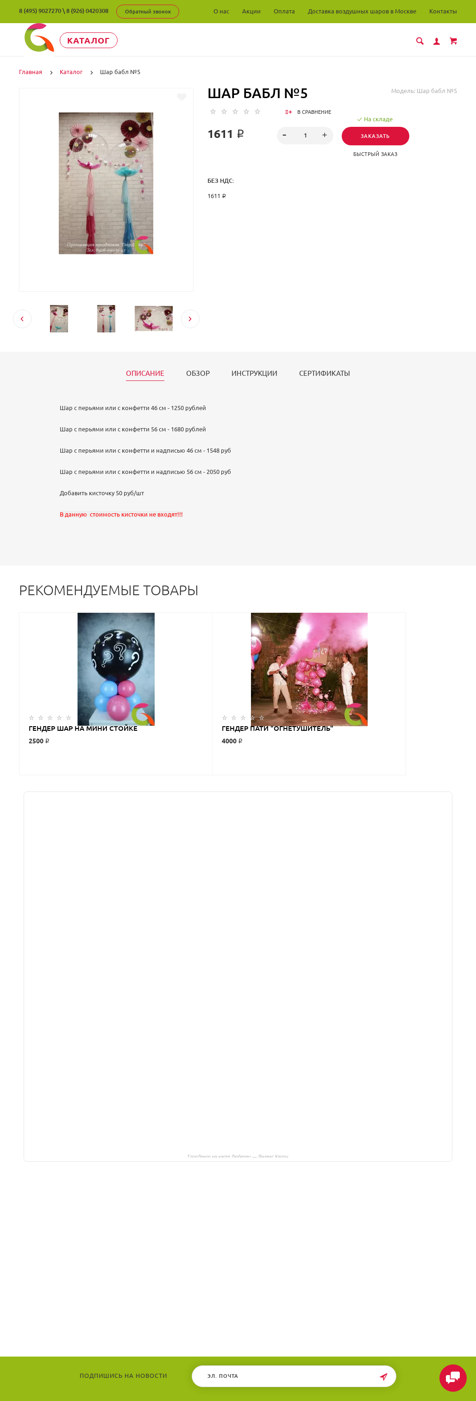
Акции (251, 11)
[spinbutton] (304, 135)
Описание (145, 373)
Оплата (284, 11)
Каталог (104, 40)
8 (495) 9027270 (40, 10)
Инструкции (254, 373)
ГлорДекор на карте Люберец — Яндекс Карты (238, 1156)
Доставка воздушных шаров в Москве (362, 11)
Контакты (443, 11)
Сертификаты (324, 373)
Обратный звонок (148, 11)
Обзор (198, 373)
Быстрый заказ (378, 153)
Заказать (378, 135)
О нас (221, 11)
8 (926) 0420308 (87, 10)
